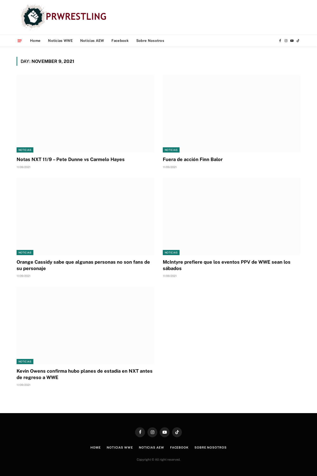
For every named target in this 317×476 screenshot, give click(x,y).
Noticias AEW (92, 41)
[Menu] (20, 40)
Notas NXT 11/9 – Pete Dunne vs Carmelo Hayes (71, 159)
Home (35, 41)
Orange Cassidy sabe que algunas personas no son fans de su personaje (83, 265)
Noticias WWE (60, 41)
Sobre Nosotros (150, 41)
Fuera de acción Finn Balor (193, 159)
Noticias (24, 149)
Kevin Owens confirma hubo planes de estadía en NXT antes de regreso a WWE (85, 374)
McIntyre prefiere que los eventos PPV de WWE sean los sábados (227, 265)
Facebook (119, 41)
